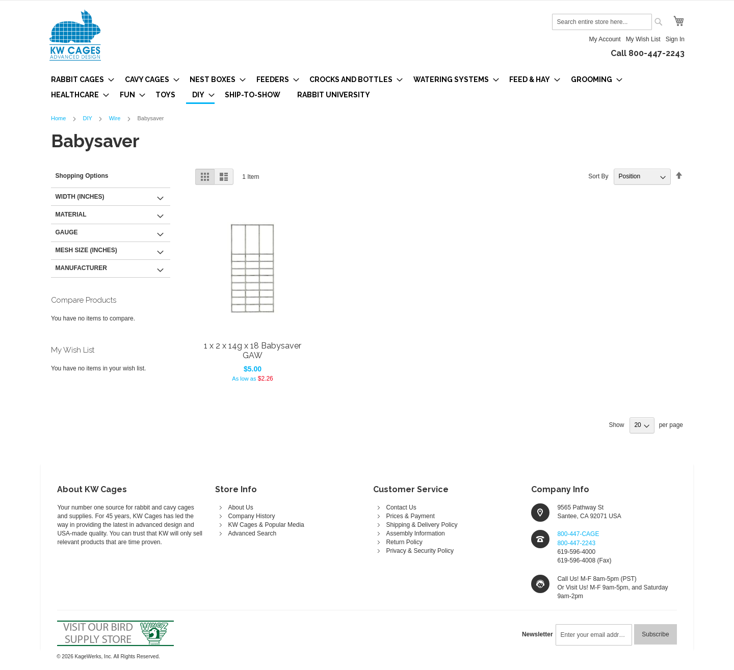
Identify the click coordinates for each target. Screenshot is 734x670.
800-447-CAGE (578, 534)
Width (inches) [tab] (80, 196)
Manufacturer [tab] (81, 268)
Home (59, 118)
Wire (115, 118)
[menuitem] (79, 79)
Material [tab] (71, 214)
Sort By (598, 176)
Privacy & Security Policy (420, 550)
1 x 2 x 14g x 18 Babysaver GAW (252, 350)
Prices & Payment (410, 516)
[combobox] (602, 22)
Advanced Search (252, 533)
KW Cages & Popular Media (266, 524)
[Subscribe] (655, 634)
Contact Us (401, 507)
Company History (251, 516)
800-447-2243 (576, 543)
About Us (240, 507)
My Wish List (643, 39)
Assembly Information (415, 533)
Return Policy (404, 542)
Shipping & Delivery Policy (421, 524)
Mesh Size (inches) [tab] (86, 250)
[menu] (367, 88)
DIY (88, 118)
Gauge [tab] (67, 232)
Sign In (675, 39)
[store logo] (75, 35)
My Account (605, 39)
